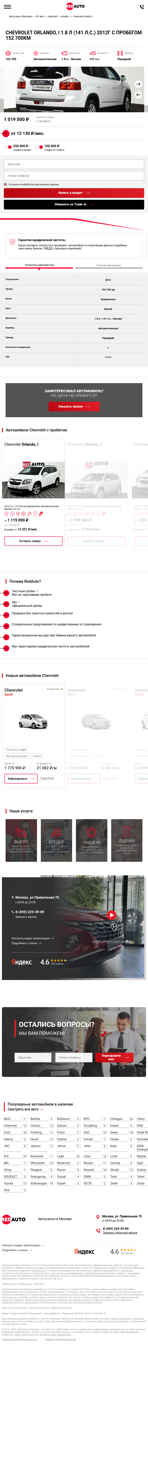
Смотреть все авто (23, 1109)
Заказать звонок (26, 916)
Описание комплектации (109, 265)
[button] (138, 84)
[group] (74, 89)
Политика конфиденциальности (19, 1339)
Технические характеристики (39, 265)
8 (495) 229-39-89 (29, 912)
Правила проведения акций (60, 1339)
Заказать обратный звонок (120, 1232)
